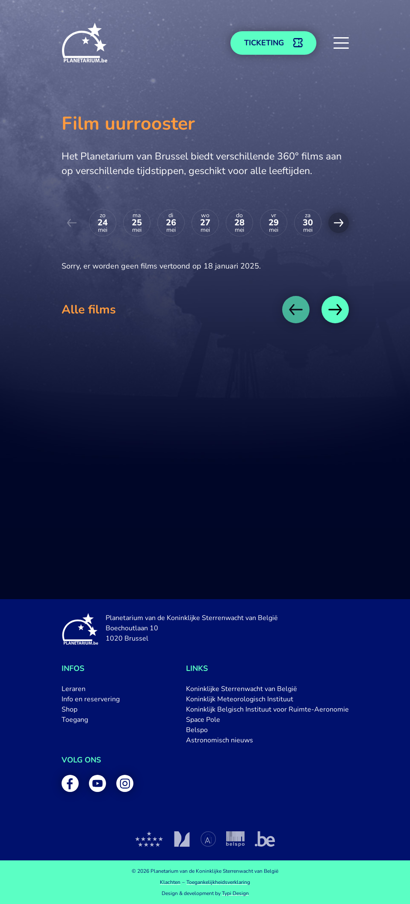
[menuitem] (91, 689)
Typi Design (235, 893)
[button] (341, 42)
